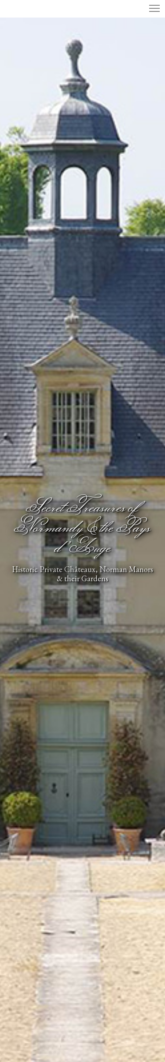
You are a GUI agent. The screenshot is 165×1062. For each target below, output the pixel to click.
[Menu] (150, 9)
